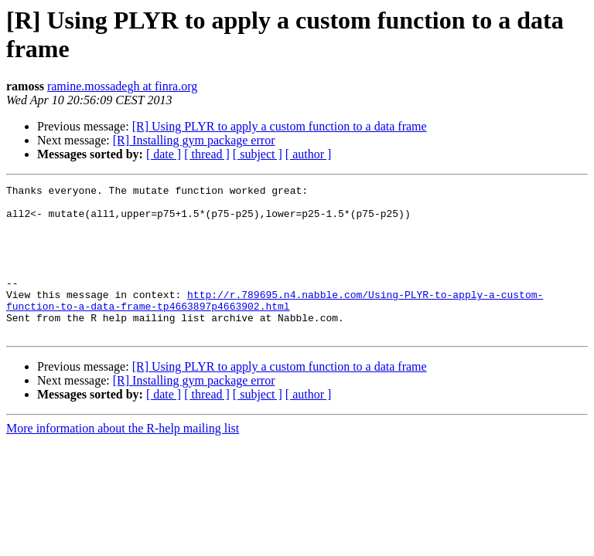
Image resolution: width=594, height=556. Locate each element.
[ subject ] (257, 154)
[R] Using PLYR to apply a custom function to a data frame (279, 126)
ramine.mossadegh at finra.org (122, 86)
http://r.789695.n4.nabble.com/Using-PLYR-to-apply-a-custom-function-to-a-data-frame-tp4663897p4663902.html (274, 324)
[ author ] (308, 154)
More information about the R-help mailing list (122, 458)
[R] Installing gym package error (194, 140)
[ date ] (163, 154)
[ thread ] (207, 154)
